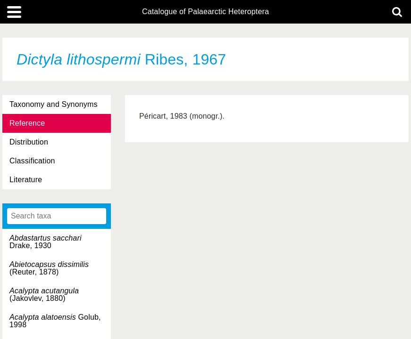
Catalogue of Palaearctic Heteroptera (205, 12)
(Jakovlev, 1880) (44, 294)
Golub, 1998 (55, 321)
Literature (25, 180)
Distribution (28, 142)
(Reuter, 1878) (49, 268)
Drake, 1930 (45, 242)
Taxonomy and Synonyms (53, 104)
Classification (32, 161)
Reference (27, 123)
